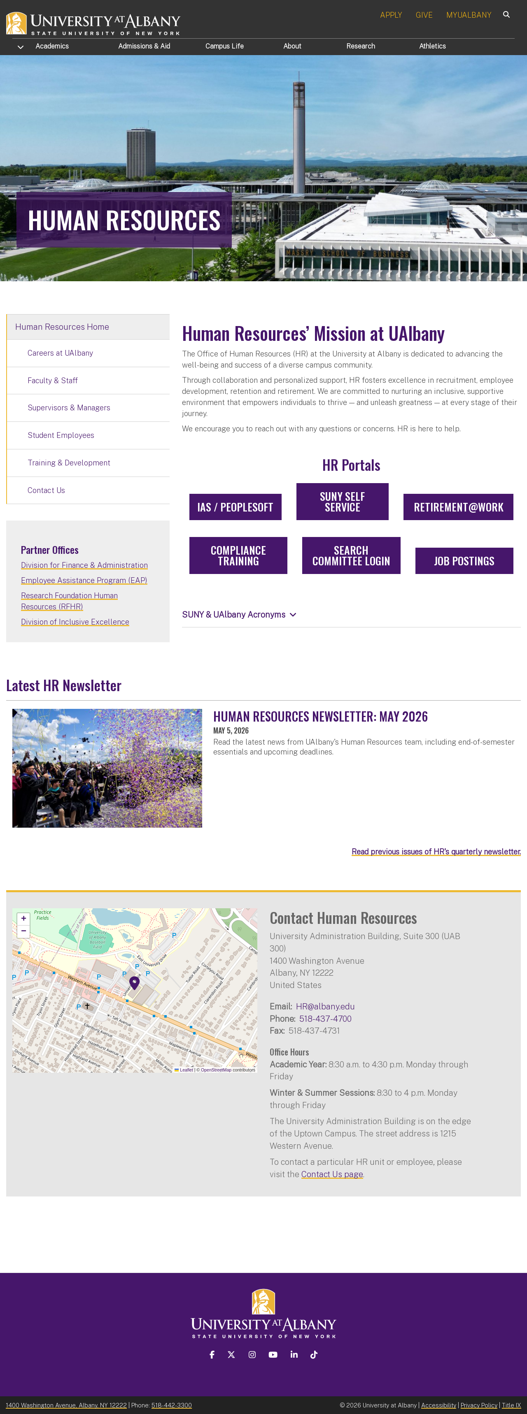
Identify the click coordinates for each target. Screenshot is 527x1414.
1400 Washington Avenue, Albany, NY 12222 (66, 1405)
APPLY (391, 15)
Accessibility (438, 1405)
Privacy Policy (479, 1405)
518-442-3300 (172, 1405)
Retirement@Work (459, 507)
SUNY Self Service (342, 501)
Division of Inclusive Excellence (75, 622)
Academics (52, 46)
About (292, 46)
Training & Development (69, 462)
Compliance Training (238, 555)
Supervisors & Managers (69, 407)
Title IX (511, 1405)
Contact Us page (332, 1174)
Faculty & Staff (53, 380)
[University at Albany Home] (94, 22)
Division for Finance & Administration (84, 565)
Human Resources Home (62, 327)
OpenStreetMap (216, 1069)
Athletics (432, 46)
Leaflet (184, 1069)
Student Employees (61, 435)
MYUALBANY (469, 15)
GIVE (424, 15)
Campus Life (224, 46)
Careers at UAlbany (60, 353)
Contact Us (46, 490)
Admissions (144, 46)
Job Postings (464, 561)
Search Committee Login (351, 555)
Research (360, 46)
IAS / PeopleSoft (235, 507)
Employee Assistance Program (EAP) (84, 580)
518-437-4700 (325, 1018)
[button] (134, 983)
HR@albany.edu (325, 1006)
